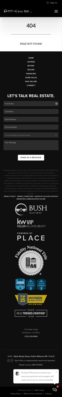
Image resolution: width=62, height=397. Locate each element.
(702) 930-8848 (31, 337)
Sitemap (48, 394)
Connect (31, 85)
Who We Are (31, 81)
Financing (31, 74)
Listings (31, 62)
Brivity (29, 390)
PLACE (51, 357)
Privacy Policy (10, 196)
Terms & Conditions (25, 196)
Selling (30, 70)
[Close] (56, 372)
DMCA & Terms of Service (33, 394)
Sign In (52, 2)
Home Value (31, 78)
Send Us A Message (31, 157)
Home (31, 58)
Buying (31, 66)
